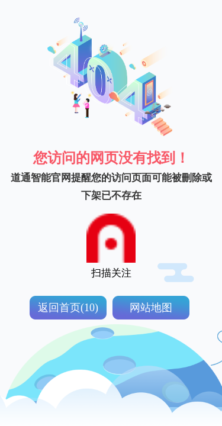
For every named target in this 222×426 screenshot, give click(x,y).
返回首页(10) (68, 308)
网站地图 (151, 308)
